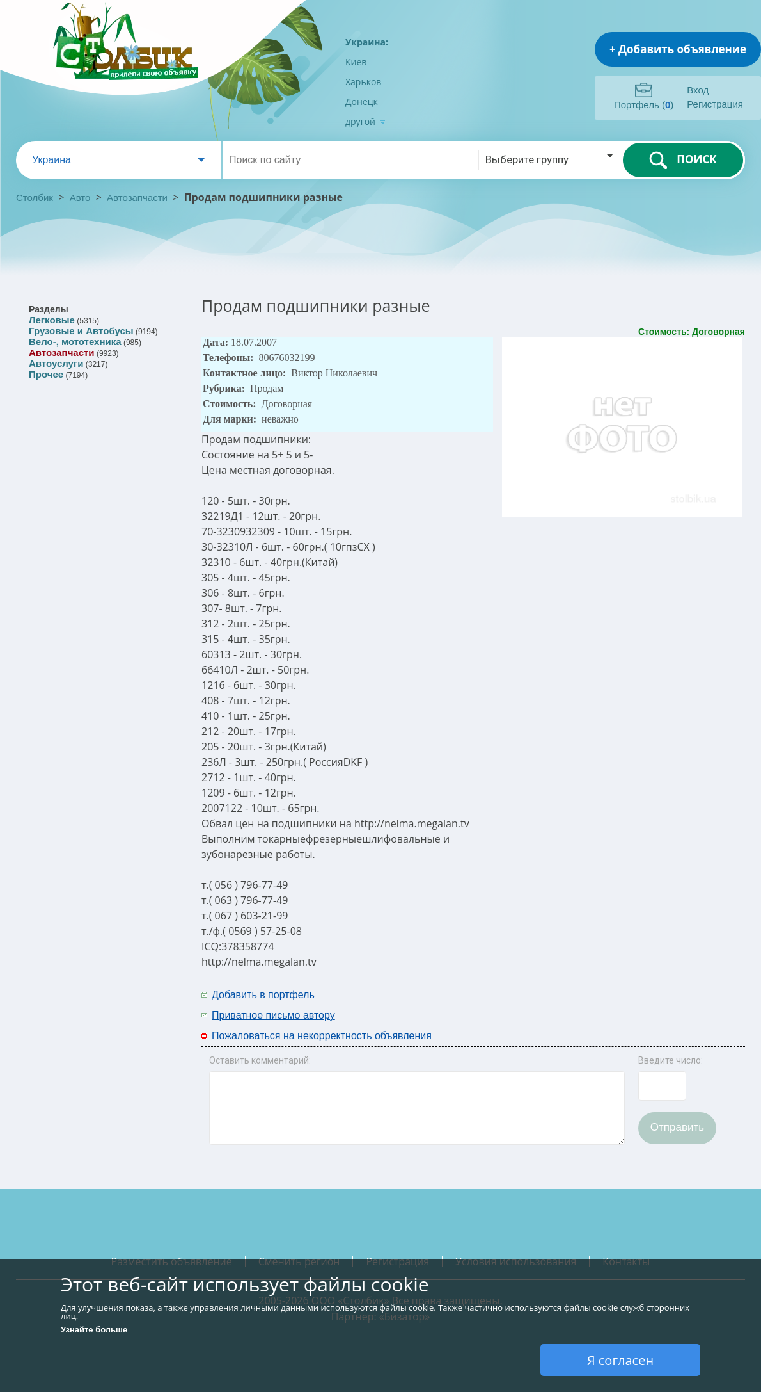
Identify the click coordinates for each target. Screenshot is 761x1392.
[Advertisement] (577, 1004)
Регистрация (715, 104)
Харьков (363, 82)
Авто (80, 197)
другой (365, 121)
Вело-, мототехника (75, 341)
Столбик (34, 197)
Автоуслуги (56, 363)
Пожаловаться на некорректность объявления (322, 1035)
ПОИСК (682, 160)
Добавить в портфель (263, 994)
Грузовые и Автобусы (81, 330)
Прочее (46, 374)
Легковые (52, 319)
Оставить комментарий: (260, 1060)
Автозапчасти (137, 197)
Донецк (361, 101)
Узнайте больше (94, 1329)
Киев (355, 62)
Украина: (366, 42)
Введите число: (670, 1060)
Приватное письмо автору (273, 1015)
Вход (698, 90)
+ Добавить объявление (677, 49)
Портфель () (643, 104)
